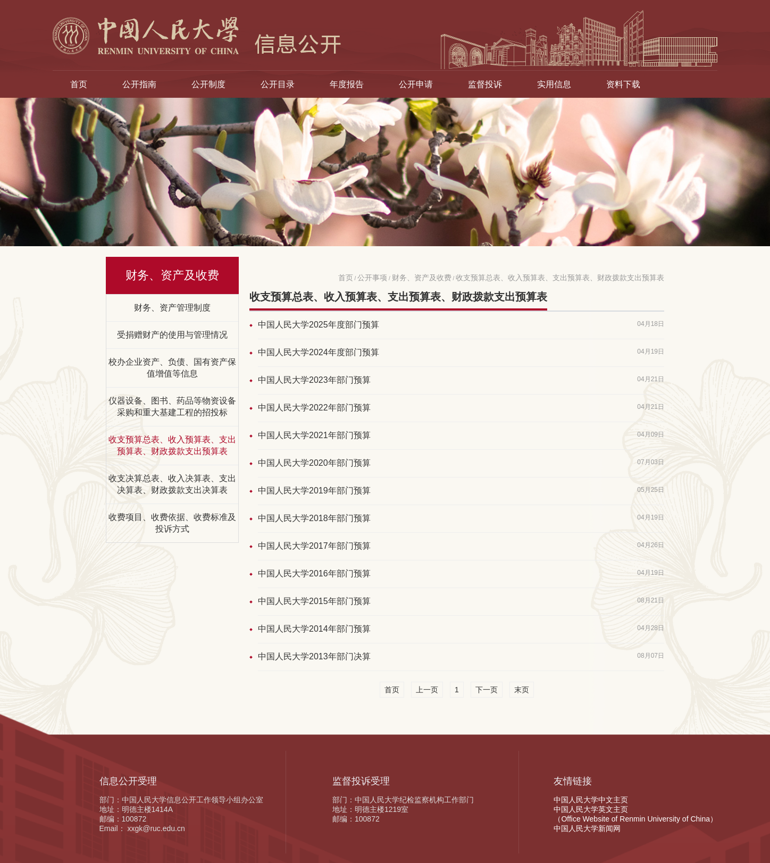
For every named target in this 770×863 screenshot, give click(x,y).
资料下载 (623, 84)
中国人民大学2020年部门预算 (314, 462)
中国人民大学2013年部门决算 (314, 656)
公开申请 (416, 84)
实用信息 (554, 84)
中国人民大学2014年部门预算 (314, 628)
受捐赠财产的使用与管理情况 (172, 334)
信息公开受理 (128, 781)
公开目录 (278, 84)
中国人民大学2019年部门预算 (314, 490)
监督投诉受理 (361, 781)
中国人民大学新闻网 (587, 828)
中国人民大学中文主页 (591, 799)
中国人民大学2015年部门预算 (314, 601)
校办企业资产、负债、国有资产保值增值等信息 (172, 367)
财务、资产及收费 (421, 277)
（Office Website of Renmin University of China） (635, 819)
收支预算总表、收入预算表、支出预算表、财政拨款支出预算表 (172, 445)
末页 (521, 689)
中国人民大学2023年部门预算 (314, 379)
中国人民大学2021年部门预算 (314, 435)
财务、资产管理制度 (172, 307)
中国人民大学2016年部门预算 (314, 573)
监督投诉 (485, 84)
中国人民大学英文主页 (591, 809)
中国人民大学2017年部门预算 (314, 545)
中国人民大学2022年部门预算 (314, 407)
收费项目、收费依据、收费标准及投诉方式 (172, 522)
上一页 (427, 689)
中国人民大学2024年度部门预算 (318, 352)
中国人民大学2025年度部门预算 (318, 324)
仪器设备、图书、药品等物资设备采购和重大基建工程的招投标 (172, 406)
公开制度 (208, 84)
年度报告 (347, 84)
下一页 (486, 689)
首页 (78, 84)
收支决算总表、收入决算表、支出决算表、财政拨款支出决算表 (172, 484)
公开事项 (372, 277)
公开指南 (139, 84)
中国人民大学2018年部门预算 (314, 518)
